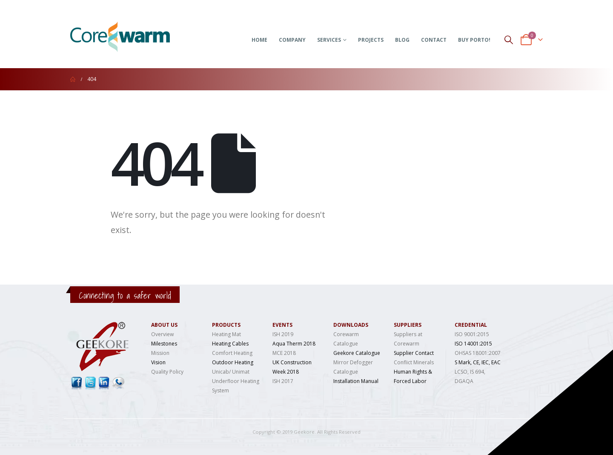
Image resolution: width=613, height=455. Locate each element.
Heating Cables (230, 343)
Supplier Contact (414, 353)
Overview (162, 334)
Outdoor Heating (232, 362)
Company (292, 39)
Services (329, 39)
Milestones (164, 343)
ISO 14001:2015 (473, 343)
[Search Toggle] (509, 39)
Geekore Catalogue (356, 353)
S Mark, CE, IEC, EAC (478, 362)
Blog (402, 39)
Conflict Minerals (414, 362)
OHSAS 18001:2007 (478, 353)
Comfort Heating (232, 353)
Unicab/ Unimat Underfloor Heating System (235, 381)
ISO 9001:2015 (472, 334)
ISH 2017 (282, 381)
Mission (160, 353)
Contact (434, 39)
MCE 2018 (284, 353)
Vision (158, 362)
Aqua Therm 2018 (293, 343)
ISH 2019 (282, 334)
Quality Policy (167, 371)
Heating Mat (226, 334)
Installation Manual (355, 381)
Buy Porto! (474, 39)
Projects (371, 39)
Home (259, 39)
